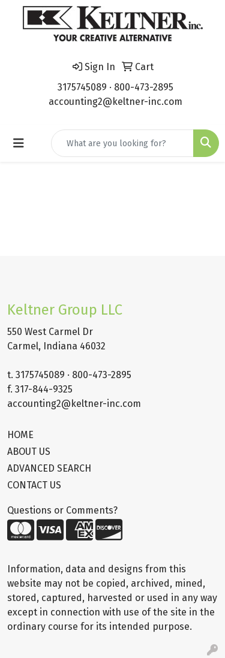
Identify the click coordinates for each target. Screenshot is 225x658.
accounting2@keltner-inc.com (115, 101)
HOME (20, 434)
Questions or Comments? (62, 510)
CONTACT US (34, 485)
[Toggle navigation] (18, 143)
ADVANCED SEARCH (49, 468)
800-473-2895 (143, 87)
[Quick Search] (122, 143)
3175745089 (82, 87)
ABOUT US (28, 451)
